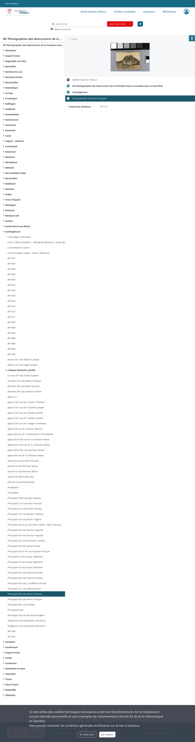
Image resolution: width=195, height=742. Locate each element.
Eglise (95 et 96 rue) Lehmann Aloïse (26, 450)
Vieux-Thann (11, 684)
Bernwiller (10, 66)
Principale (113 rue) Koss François (25, 503)
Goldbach (10, 109)
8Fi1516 (11, 306)
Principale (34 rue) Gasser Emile (24, 546)
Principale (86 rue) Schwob (21, 604)
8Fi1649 (11, 263)
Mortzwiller (11, 178)
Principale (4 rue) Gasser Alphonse (25, 556)
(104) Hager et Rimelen (19, 237)
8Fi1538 (11, 295)
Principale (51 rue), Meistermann (24, 588)
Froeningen (11, 98)
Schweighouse (12, 231)
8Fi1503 (11, 322)
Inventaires (149, 11)
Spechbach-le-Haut (15, 668)
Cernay (9, 93)
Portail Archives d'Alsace (93, 11)
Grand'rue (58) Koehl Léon (21, 476)
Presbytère (13, 487)
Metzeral (9, 157)
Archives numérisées (125, 11)
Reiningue (10, 205)
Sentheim (10, 641)
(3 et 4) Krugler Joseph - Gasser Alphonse (28, 252)
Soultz (8, 657)
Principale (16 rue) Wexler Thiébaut (26, 514)
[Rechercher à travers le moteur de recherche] (80, 24)
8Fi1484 (11, 343)
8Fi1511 (11, 316)
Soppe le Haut (12, 652)
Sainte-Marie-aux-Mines (17, 226)
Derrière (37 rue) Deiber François (24, 380)
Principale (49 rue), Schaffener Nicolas (27, 583)
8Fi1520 (11, 300)
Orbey (8, 194)
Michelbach (11, 162)
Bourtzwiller (11, 82)
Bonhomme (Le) (13, 71)
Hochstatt (10, 125)
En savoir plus (87, 734)
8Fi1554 (11, 290)
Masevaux (10, 151)
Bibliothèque (169, 11)
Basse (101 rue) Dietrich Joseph (23, 359)
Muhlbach (10, 183)
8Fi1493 (11, 332)
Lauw (8, 135)
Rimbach (9, 210)
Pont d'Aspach (13, 199)
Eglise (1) (12, 396)
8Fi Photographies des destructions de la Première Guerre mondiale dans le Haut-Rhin (33, 45)
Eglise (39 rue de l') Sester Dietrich (25, 428)
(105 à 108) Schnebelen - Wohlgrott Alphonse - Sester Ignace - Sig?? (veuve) (38, 242)
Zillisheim (10, 695)
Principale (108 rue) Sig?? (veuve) (24, 498)
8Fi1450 (11, 354)
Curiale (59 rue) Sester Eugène (23, 375)
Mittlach (9, 167)
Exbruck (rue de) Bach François (23, 460)
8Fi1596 (11, 268)
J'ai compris (107, 734)
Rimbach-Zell (12, 215)
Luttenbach (11, 146)
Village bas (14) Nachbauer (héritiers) (26, 620)
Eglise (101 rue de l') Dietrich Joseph (26, 407)
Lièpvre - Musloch (14, 141)
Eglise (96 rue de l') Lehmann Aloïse (26, 455)
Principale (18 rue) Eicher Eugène (24, 519)
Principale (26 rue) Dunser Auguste (25, 530)
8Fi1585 (11, 274)
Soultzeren (11, 663)
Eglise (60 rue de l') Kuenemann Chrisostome (30, 434)
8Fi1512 (11, 311)
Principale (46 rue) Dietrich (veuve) (25, 572)
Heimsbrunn (11, 119)
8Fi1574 (11, 284)
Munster (9, 189)
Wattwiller (10, 689)
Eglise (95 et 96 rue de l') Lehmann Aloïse (28, 439)
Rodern (9, 221)
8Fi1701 (11, 258)
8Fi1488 (11, 338)
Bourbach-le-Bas (13, 77)
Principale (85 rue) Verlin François (25, 594)
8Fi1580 (11, 279)
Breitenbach (11, 87)
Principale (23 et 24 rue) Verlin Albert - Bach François (34, 524)
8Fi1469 (11, 348)
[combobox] (120, 24)
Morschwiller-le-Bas (15, 173)
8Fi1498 (11, 327)
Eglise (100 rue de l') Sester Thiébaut (26, 402)
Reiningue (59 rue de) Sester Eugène (26, 615)
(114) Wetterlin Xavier (18, 247)
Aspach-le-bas (12, 55)
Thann (8, 679)
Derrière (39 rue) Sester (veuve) (23, 386)
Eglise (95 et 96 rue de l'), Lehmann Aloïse (29, 444)
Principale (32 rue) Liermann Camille (26, 540)
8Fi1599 (11, 631)
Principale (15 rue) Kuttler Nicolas (25, 508)
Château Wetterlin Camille (21, 370)
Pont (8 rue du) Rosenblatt (21, 482)
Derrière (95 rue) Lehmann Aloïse (24, 391)
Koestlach (10, 130)
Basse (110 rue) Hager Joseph (22, 364)
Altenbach (10, 50)
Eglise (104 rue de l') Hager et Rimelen (27, 423)
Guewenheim (12, 114)
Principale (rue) (15, 609)
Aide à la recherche (62, 29)
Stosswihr (10, 673)
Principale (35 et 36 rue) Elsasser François (29, 551)
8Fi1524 (11, 636)
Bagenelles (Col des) (15, 61)
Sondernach (11, 647)
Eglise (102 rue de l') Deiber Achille (25, 412)
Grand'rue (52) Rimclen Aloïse (23, 466)
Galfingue (10, 103)
